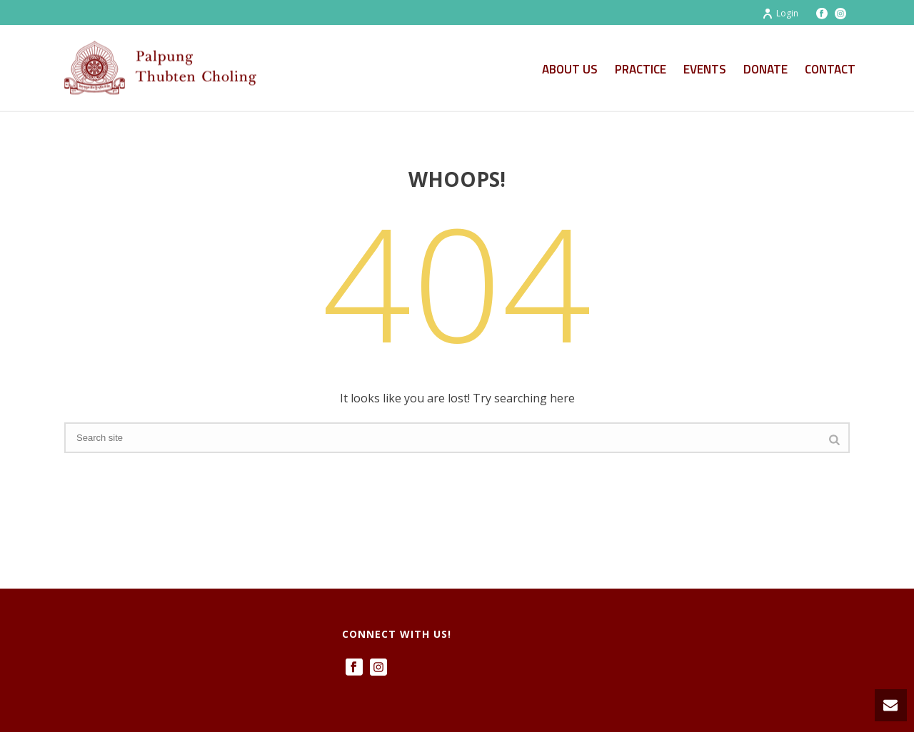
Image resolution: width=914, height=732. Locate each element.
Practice (640, 69)
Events (704, 69)
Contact (830, 69)
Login (780, 13)
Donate (765, 69)
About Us (570, 69)
